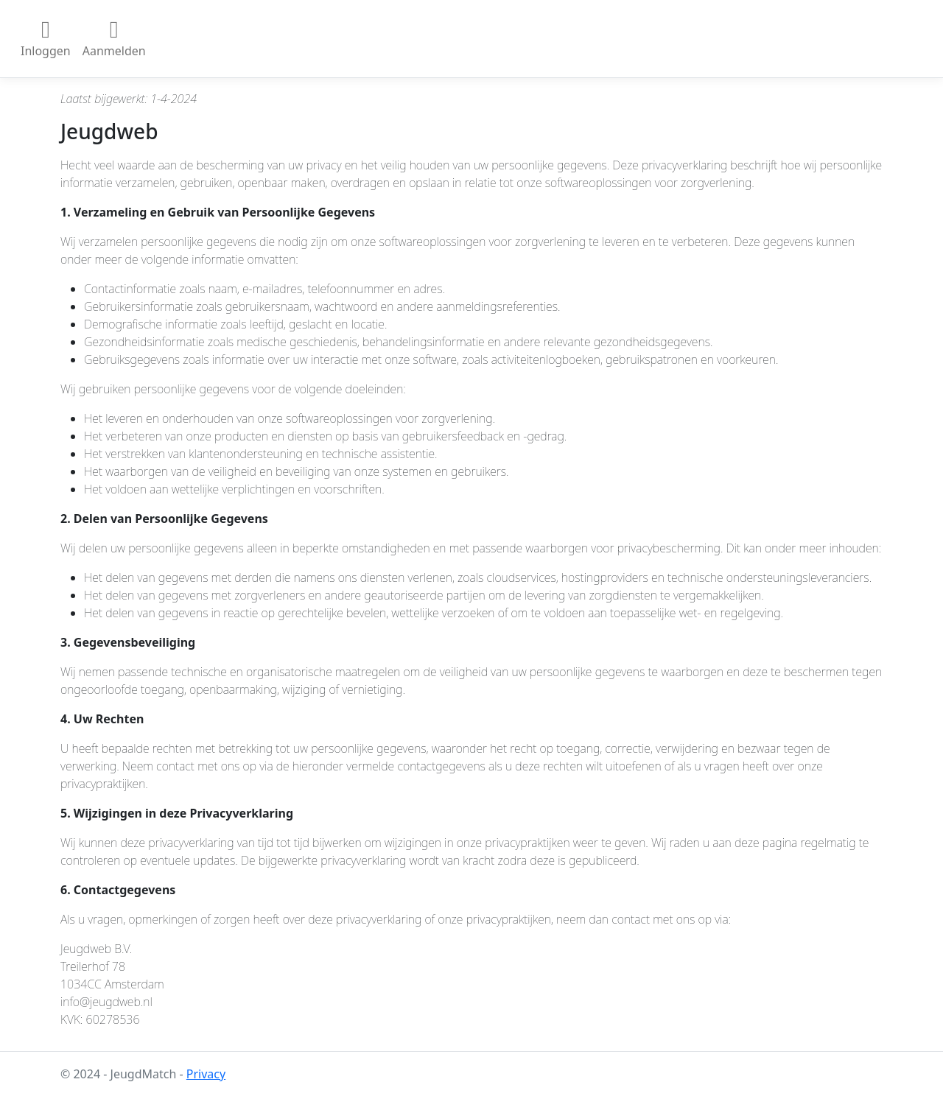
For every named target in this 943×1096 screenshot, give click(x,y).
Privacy (205, 1074)
